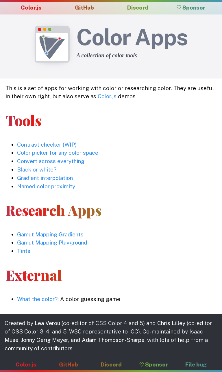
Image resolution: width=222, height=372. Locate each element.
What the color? (37, 299)
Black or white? (36, 169)
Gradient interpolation (45, 178)
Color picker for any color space (57, 152)
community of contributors (39, 348)
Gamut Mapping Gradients (50, 234)
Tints (23, 251)
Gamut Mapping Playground (52, 242)
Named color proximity (46, 186)
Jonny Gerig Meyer (44, 340)
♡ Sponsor (190, 7)
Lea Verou (47, 323)
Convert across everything (50, 161)
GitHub (84, 7)
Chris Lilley (171, 323)
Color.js (31, 7)
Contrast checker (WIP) (47, 144)
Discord (137, 7)
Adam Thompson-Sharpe (113, 340)
